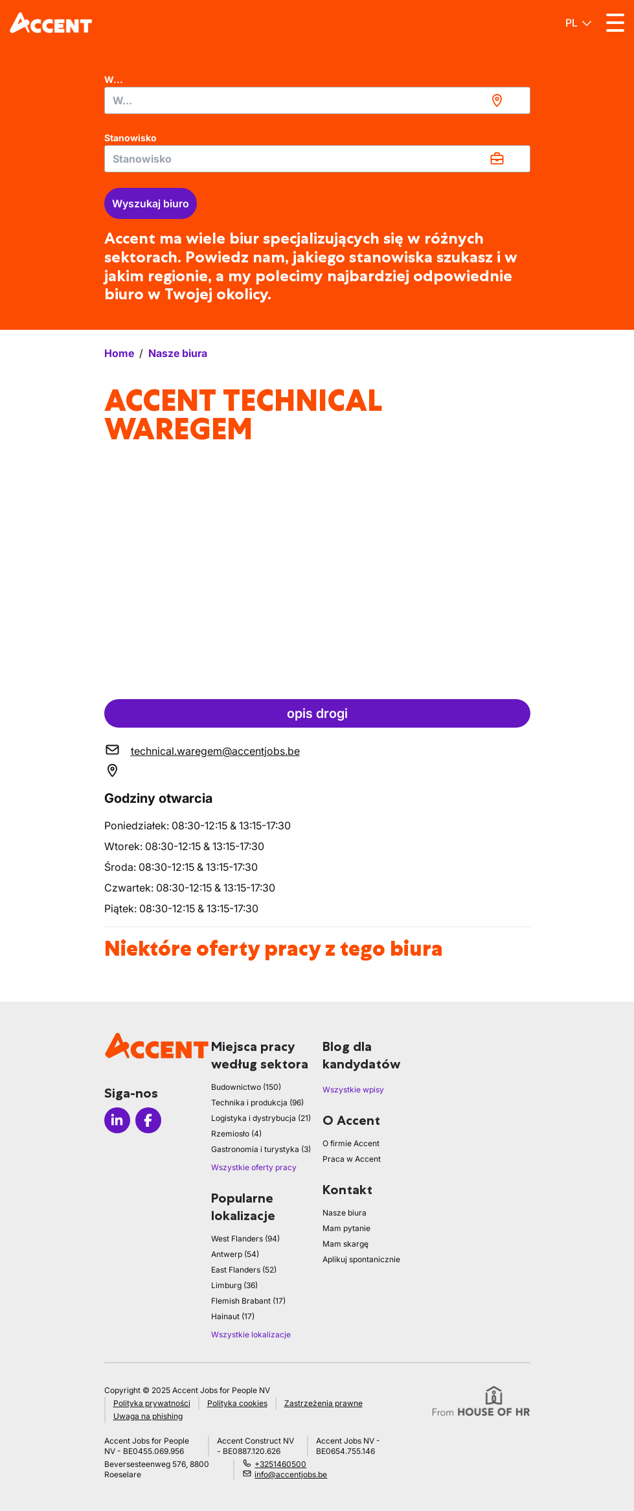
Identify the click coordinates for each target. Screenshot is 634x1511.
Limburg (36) (234, 1285)
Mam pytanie (346, 1228)
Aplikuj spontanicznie (361, 1259)
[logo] (51, 22)
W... (113, 79)
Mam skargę (345, 1244)
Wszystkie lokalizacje (251, 1334)
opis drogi (317, 713)
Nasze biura (345, 1212)
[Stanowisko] (317, 158)
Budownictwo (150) (246, 1087)
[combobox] (317, 100)
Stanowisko (130, 137)
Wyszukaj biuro (150, 203)
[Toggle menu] (615, 22)
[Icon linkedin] (117, 1120)
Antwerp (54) (235, 1254)
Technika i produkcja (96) (257, 1102)
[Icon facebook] (148, 1120)
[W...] (317, 100)
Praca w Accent (352, 1159)
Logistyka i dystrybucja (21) (261, 1118)
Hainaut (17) (233, 1316)
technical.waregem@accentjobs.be (215, 750)
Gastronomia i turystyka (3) (261, 1149)
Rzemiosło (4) (236, 1133)
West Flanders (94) (245, 1238)
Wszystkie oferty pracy (254, 1167)
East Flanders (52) (244, 1270)
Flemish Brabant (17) (248, 1301)
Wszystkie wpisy (353, 1089)
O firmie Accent (351, 1143)
